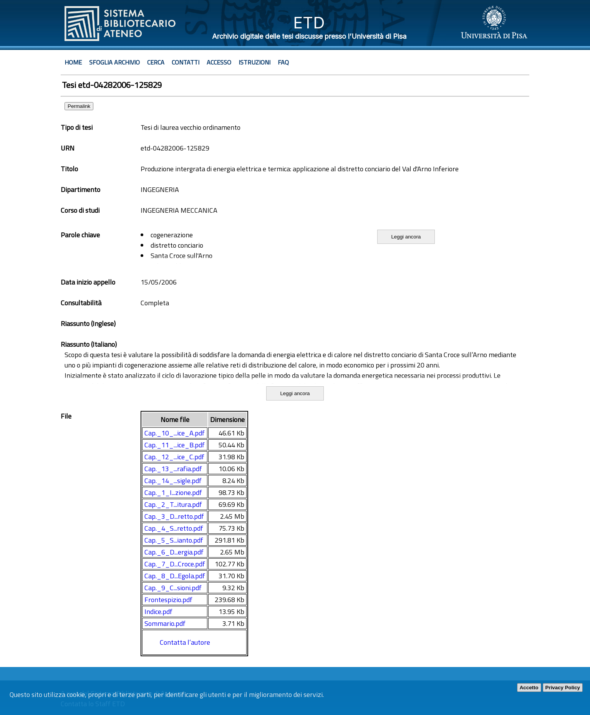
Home (73, 62)
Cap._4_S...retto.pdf (173, 528)
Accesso (219, 62)
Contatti (185, 62)
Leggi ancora (406, 237)
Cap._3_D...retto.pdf (174, 516)
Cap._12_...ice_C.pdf (174, 457)
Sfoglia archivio (114, 62)
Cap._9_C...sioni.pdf (173, 588)
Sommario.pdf (165, 623)
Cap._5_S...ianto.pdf (173, 540)
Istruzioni (254, 62)
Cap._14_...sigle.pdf (173, 480)
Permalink (79, 106)
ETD (309, 22)
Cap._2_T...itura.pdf (173, 504)
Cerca (155, 62)
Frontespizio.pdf (168, 599)
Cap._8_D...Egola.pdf (174, 576)
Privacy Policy (562, 687)
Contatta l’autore (185, 642)
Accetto (529, 687)
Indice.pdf (158, 611)
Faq (283, 62)
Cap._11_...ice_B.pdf (174, 445)
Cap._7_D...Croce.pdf (174, 564)
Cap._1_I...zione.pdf (173, 492)
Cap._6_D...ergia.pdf (174, 552)
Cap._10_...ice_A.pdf (174, 433)
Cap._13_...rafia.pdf (173, 468)
